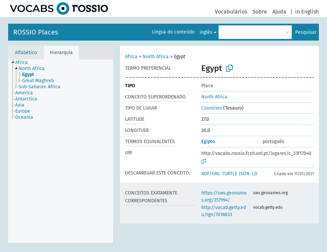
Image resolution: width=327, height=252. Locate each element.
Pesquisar (305, 32)
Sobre (259, 11)
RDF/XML (210, 174)
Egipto (208, 141)
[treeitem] (24, 63)
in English (307, 11)
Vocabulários (231, 11)
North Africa (156, 57)
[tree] (60, 151)
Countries (211, 108)
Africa (131, 57)
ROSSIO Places (35, 32)
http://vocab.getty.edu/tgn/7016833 (223, 211)
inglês (206, 32)
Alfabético (26, 52)
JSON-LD (248, 174)
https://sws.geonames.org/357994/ (224, 196)
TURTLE (229, 174)
